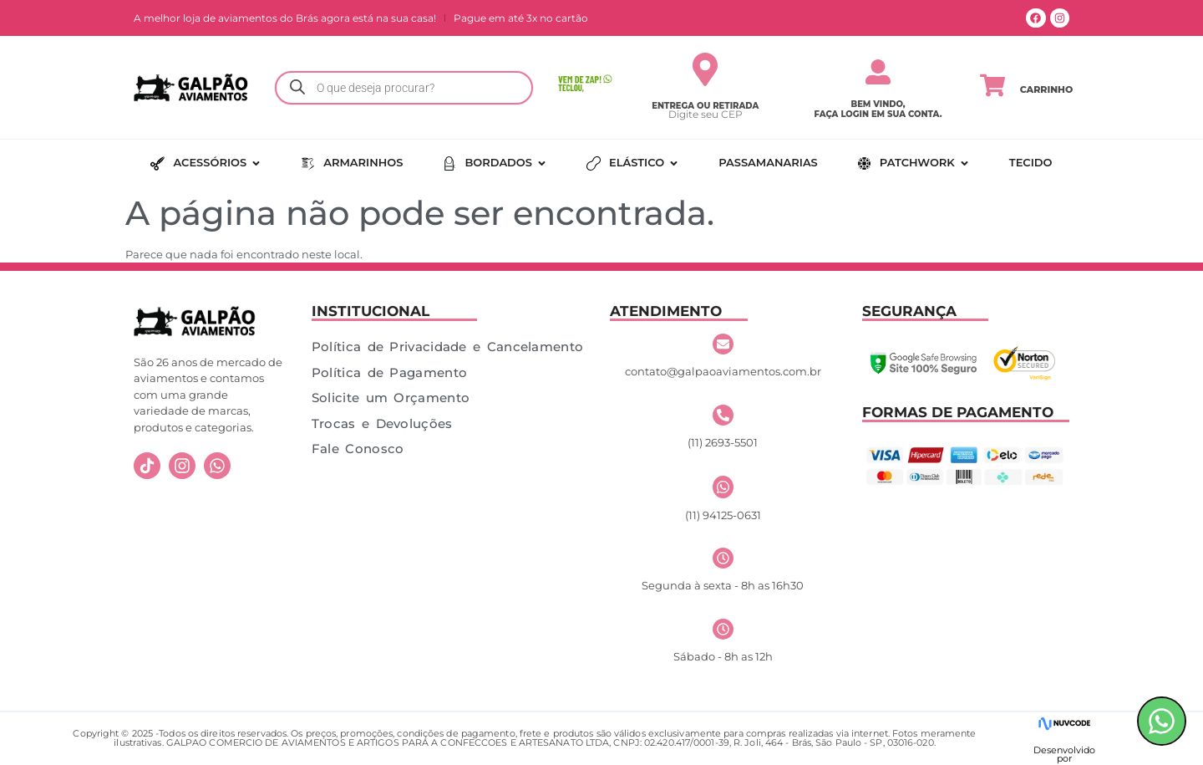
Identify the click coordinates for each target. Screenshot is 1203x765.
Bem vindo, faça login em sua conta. (878, 109)
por (1064, 758)
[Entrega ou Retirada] (705, 69)
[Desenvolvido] (1064, 723)
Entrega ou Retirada (705, 105)
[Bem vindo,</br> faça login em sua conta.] (878, 71)
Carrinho (1047, 89)
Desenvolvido (1064, 750)
